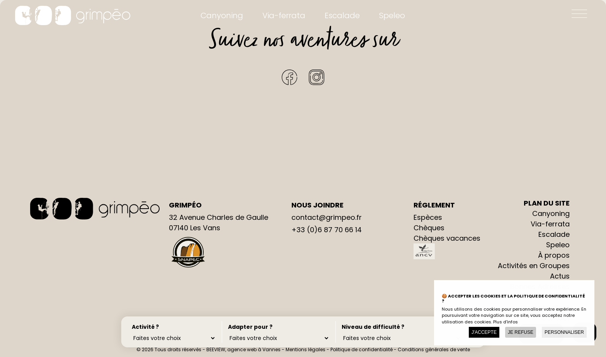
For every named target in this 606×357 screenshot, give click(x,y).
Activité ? (145, 326)
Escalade (342, 15)
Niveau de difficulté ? (365, 326)
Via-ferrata (283, 15)
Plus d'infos (505, 322)
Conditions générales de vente (434, 349)
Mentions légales (305, 349)
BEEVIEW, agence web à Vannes (243, 349)
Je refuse (520, 332)
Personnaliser (564, 332)
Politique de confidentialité (361, 349)
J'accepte (484, 332)
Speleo (392, 15)
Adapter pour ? (247, 326)
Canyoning (222, 15)
